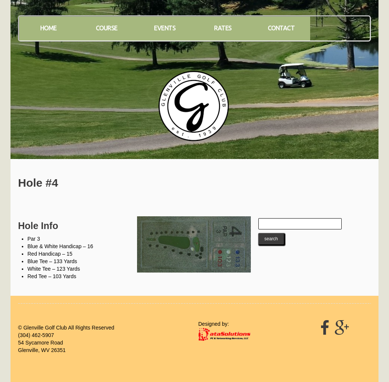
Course (107, 28)
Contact (281, 28)
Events (164, 28)
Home (48, 28)
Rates (223, 28)
